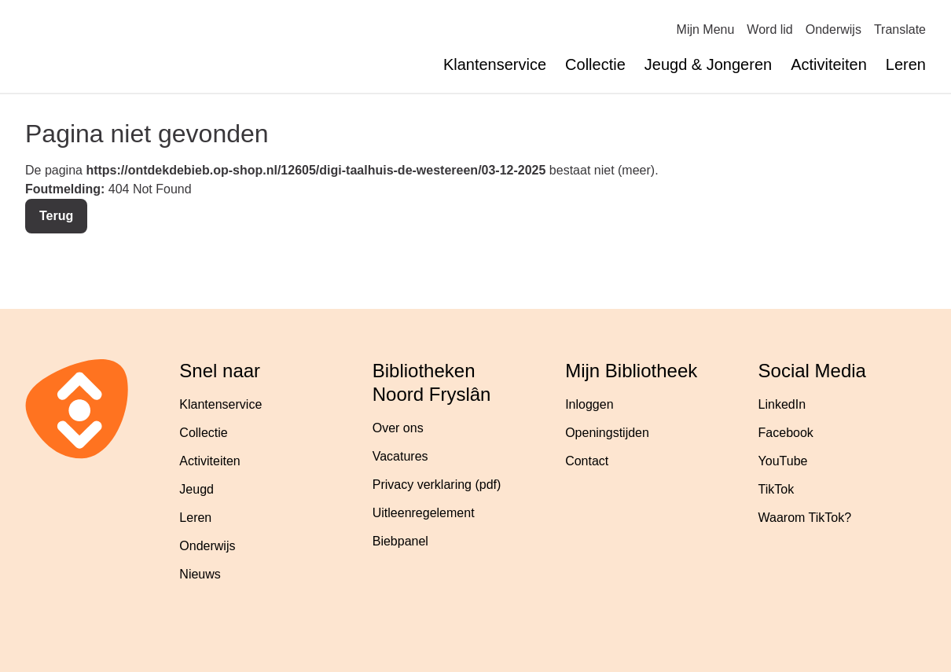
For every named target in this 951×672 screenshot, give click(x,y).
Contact (586, 461)
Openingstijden (607, 432)
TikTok (776, 489)
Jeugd (196, 489)
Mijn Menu (706, 29)
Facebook (785, 432)
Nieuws (199, 574)
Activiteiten (829, 64)
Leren (906, 64)
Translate (900, 29)
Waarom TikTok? (805, 517)
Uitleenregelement (424, 513)
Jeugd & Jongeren (708, 64)
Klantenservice (494, 64)
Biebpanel (400, 541)
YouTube (783, 461)
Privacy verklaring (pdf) (437, 484)
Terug (56, 215)
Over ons (398, 428)
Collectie (595, 64)
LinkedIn (782, 404)
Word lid (769, 29)
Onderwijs (833, 29)
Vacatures (400, 456)
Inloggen (589, 404)
